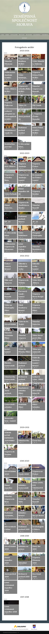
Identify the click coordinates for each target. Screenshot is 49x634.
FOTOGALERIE (14, 34)
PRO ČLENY (21, 34)
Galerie (5, 52)
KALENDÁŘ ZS (36, 34)
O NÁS (2, 34)
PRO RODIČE (29, 34)
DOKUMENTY (45, 34)
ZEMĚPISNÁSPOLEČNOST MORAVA (24, 20)
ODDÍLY (7, 34)
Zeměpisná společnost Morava (10, 632)
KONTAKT (24, 38)
